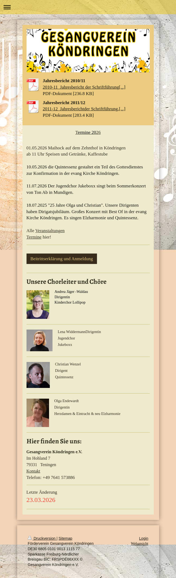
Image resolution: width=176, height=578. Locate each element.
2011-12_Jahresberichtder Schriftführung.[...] (84, 108)
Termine (34, 237)
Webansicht (139, 544)
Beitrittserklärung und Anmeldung (62, 258)
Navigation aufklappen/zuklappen (88, 7)
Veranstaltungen (50, 230)
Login (143, 538)
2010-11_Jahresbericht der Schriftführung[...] (84, 87)
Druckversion (42, 538)
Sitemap (65, 538)
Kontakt (33, 471)
